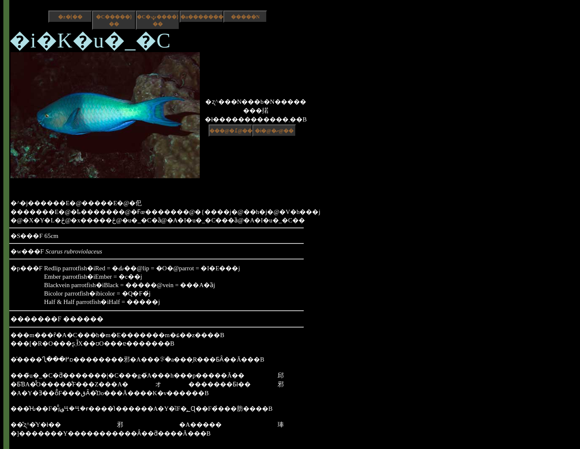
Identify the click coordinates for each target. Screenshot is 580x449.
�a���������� (201, 17)
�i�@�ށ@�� (274, 131)
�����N (245, 17)
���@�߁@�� (230, 131)
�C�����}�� (114, 20)
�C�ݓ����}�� (157, 20)
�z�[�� (70, 17)
